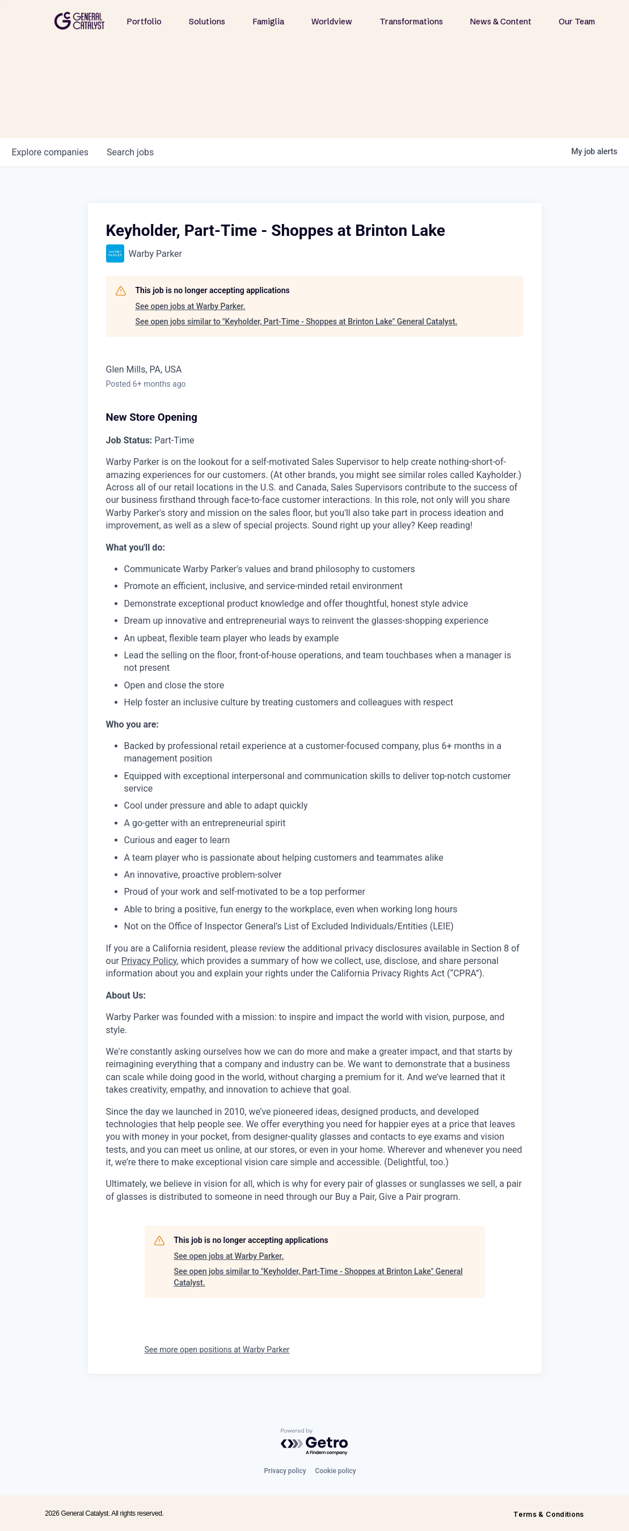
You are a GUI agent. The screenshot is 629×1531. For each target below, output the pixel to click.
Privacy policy (285, 1471)
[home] (79, 20)
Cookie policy (335, 1471)
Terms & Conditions (548, 1514)
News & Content (500, 21)
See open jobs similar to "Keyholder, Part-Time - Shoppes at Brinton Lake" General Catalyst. (297, 321)
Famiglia (268, 21)
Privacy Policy (149, 960)
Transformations (411, 21)
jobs (130, 152)
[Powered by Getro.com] (315, 1442)
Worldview (331, 21)
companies (50, 152)
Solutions (207, 21)
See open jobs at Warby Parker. (191, 306)
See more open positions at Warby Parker (217, 1349)
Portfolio (144, 21)
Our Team (577, 21)
